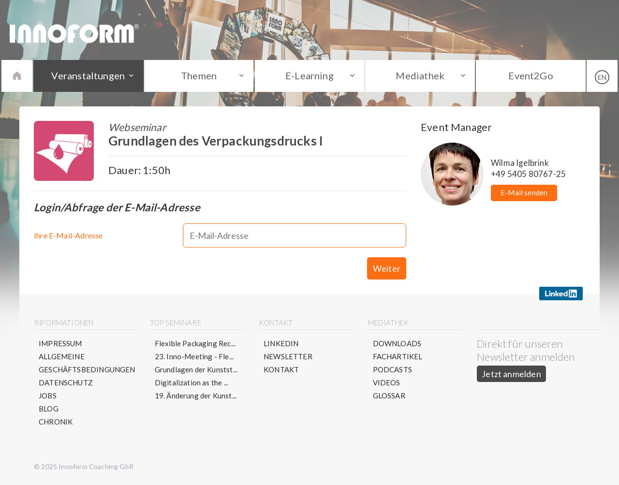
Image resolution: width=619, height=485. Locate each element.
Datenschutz (66, 382)
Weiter (386, 268)
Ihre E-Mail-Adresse (68, 235)
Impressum (60, 343)
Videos (386, 382)
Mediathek (420, 75)
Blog (49, 408)
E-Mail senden (524, 192)
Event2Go (530, 75)
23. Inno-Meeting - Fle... (194, 356)
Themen (199, 75)
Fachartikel (398, 356)
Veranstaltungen (88, 75)
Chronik (56, 421)
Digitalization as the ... (192, 382)
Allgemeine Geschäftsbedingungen (87, 363)
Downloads (397, 343)
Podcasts (392, 369)
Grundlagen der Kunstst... (196, 369)
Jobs (48, 395)
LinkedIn (281, 343)
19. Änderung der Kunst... (196, 395)
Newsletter (288, 356)
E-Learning (309, 75)
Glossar (389, 395)
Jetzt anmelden (511, 373)
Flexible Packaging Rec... (195, 343)
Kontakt (281, 369)
